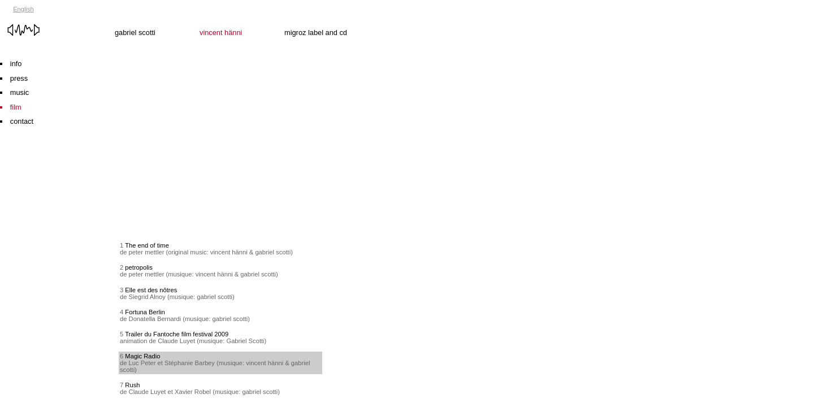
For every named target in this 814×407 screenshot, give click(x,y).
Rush (132, 385)
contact (21, 121)
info (16, 63)
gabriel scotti (157, 19)
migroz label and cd (326, 19)
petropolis (139, 267)
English (23, 9)
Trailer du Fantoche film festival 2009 (176, 334)
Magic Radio (142, 356)
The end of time (147, 245)
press (19, 78)
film (15, 107)
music (19, 92)
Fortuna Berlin (144, 312)
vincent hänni (242, 19)
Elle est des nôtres (151, 290)
